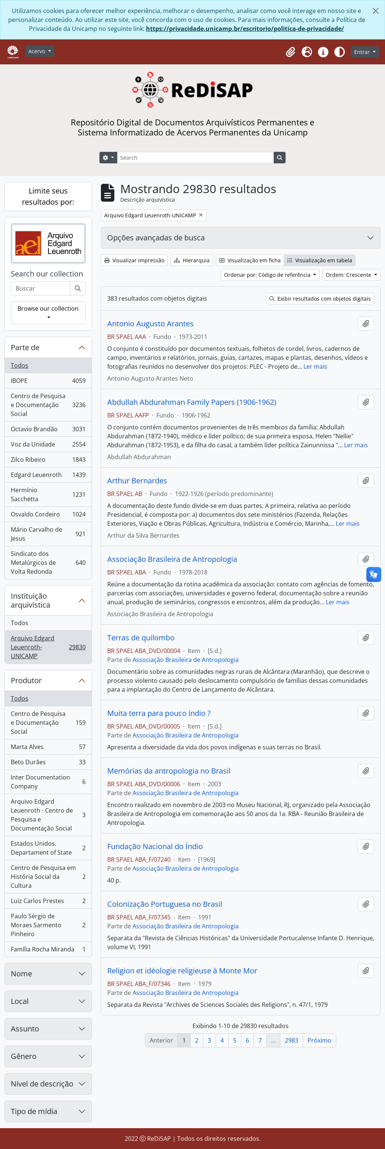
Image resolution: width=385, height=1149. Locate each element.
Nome (21, 974)
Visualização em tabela (319, 260)
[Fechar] (376, 10)
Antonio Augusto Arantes (150, 323)
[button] (290, 52)
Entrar (362, 51)
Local (20, 1001)
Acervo (37, 51)
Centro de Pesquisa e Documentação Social (48, 405)
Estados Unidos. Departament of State (48, 848)
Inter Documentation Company (48, 781)
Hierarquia (192, 260)
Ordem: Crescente (349, 274)
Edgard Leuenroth (48, 476)
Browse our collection (48, 308)
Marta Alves (48, 748)
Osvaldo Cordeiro (48, 516)
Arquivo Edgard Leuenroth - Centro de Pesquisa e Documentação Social (48, 814)
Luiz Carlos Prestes (48, 902)
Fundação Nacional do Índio (155, 846)
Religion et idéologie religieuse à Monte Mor (182, 970)
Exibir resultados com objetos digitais (320, 298)
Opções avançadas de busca (156, 238)
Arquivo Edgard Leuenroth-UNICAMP (48, 647)
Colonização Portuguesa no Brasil (164, 904)
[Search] (195, 157)
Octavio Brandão (48, 431)
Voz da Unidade (48, 446)
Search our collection (47, 273)
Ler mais (315, 366)
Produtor (26, 680)
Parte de (25, 347)
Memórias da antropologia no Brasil (168, 770)
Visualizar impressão (134, 260)
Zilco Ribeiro (48, 461)
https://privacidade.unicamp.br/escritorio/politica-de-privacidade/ (245, 29)
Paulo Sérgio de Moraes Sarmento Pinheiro (48, 925)
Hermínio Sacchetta (48, 494)
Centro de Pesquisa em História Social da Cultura (48, 877)
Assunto (25, 1029)
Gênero (23, 1056)
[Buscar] (78, 288)
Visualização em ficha (250, 260)
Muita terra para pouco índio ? (159, 713)
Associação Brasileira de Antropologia (172, 559)
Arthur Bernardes (137, 480)
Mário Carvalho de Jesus (48, 534)
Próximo (319, 1040)
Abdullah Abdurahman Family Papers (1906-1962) (191, 402)
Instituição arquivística (30, 600)
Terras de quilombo (141, 637)
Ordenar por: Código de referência (268, 274)
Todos (19, 365)
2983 (291, 1040)
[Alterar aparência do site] (339, 52)
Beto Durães (48, 764)
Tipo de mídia (34, 1111)
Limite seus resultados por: (48, 196)
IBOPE (48, 382)
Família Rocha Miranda (48, 951)
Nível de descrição (42, 1084)
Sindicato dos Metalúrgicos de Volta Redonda (48, 563)
